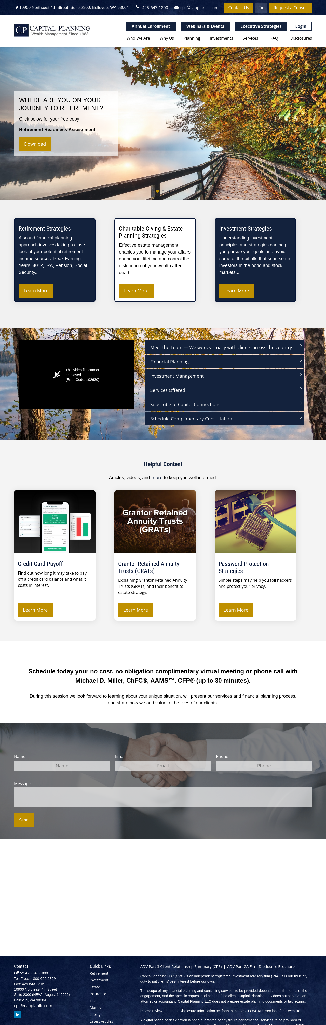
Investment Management (177, 376)
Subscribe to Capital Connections (185, 404)
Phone (222, 756)
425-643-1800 (151, 7)
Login (300, 26)
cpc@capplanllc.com (194, 7)
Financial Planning (169, 361)
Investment (99, 980)
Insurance (98, 993)
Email (120, 756)
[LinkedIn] (261, 8)
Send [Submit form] (24, 820)
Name (19, 756)
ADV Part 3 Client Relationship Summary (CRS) (181, 966)
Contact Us (238, 7)
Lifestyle (96, 1014)
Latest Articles (101, 1021)
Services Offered (167, 390)
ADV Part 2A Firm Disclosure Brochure (261, 966)
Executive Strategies (260, 26)
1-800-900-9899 (43, 978)
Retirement (99, 973)
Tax (93, 1000)
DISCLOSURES (252, 1010)
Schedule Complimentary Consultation (191, 419)
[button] (137, 38)
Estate (95, 986)
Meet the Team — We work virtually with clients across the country (221, 347)
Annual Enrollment (151, 26)
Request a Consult (291, 7)
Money (95, 1007)
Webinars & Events (205, 26)
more (156, 477)
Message (22, 784)
